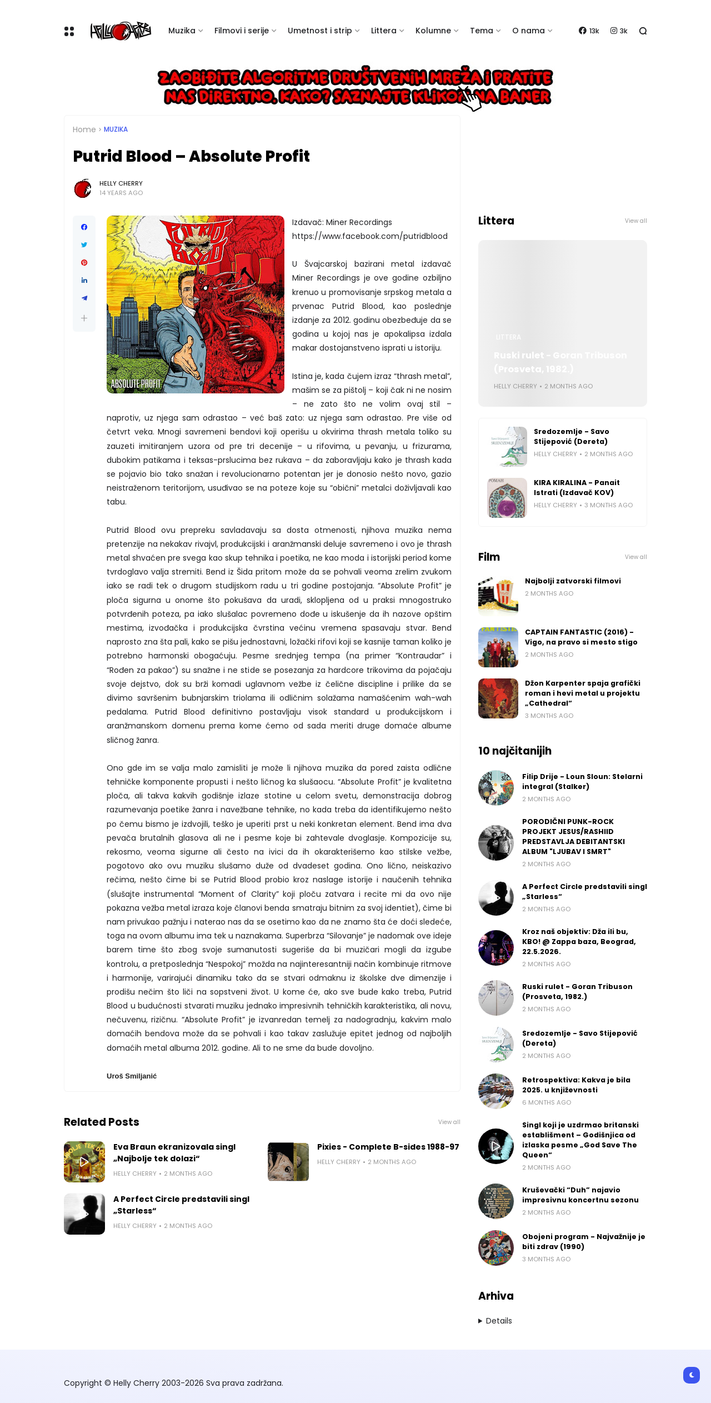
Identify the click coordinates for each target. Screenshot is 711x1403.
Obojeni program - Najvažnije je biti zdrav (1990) (583, 1241)
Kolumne (433, 30)
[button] (84, 318)
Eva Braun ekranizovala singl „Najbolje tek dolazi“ (174, 1152)
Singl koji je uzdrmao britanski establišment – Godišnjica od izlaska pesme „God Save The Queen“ (580, 1140)
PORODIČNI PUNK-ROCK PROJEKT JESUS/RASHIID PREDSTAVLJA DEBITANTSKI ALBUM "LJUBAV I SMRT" (573, 836)
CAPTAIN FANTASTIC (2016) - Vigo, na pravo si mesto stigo (581, 637)
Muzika (182, 30)
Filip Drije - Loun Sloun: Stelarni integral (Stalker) (582, 781)
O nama (528, 30)
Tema (481, 30)
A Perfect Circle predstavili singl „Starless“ (181, 1205)
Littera (384, 30)
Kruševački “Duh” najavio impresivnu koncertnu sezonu (580, 1195)
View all (449, 1122)
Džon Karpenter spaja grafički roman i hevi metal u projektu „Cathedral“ (582, 693)
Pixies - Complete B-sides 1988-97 (388, 1146)
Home (84, 129)
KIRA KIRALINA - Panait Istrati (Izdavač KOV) (577, 487)
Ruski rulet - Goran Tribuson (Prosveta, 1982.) (560, 362)
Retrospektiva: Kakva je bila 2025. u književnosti (576, 1085)
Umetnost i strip (320, 30)
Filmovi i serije (241, 30)
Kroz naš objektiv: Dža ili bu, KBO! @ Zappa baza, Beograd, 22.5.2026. (579, 941)
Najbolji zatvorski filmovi (573, 581)
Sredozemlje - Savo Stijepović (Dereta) (571, 436)
